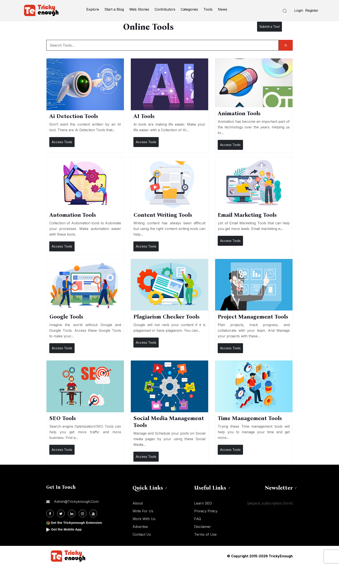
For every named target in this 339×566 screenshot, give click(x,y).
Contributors (165, 9)
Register (311, 10)
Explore (92, 9)
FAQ (197, 519)
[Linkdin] (71, 513)
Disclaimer (202, 526)
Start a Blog (114, 9)
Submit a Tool (269, 26)
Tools (208, 9)
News (222, 9)
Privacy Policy (205, 511)
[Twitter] (61, 513)
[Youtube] (93, 513)
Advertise (140, 526)
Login (298, 10)
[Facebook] (50, 513)
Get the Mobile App (66, 529)
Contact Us (142, 534)
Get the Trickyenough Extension (77, 522)
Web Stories (139, 9)
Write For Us (143, 511)
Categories (189, 9)
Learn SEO (203, 503)
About (138, 503)
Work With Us (144, 519)
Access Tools (62, 142)
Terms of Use (205, 534)
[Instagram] (82, 513)
